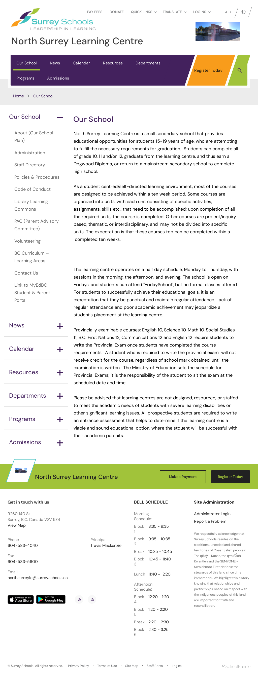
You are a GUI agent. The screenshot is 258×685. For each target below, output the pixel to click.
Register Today (208, 70)
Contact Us (26, 273)
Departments (148, 63)
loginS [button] (202, 12)
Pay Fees (94, 12)
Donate (117, 12)
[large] (230, 12)
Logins (177, 666)
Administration (29, 153)
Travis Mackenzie (105, 545)
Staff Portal (155, 666)
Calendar (81, 63)
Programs (25, 78)
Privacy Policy (78, 666)
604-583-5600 (23, 561)
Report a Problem (210, 521)
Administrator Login (212, 513)
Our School (26, 63)
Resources (113, 63)
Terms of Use (107, 666)
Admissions (58, 78)
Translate (174, 12)
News (55, 63)
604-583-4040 (23, 545)
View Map (17, 525)
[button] (240, 70)
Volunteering (27, 241)
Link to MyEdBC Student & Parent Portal (32, 292)
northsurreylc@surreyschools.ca (38, 577)
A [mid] (226, 12)
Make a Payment (183, 476)
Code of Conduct (32, 189)
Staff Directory (29, 165)
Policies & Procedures (36, 177)
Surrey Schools (22, 666)
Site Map (131, 666)
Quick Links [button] (144, 12)
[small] (221, 12)
